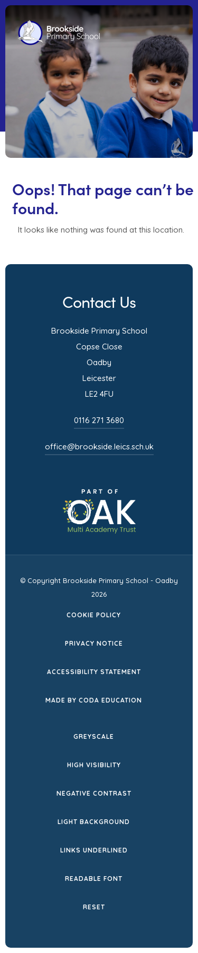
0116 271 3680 (99, 420)
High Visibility (94, 765)
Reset (94, 907)
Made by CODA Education (93, 700)
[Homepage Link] (58, 42)
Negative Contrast (93, 793)
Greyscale (93, 736)
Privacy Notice (94, 643)
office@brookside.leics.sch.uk (99, 447)
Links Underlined (94, 850)
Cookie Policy (94, 615)
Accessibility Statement (94, 672)
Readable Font (93, 878)
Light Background (94, 822)
